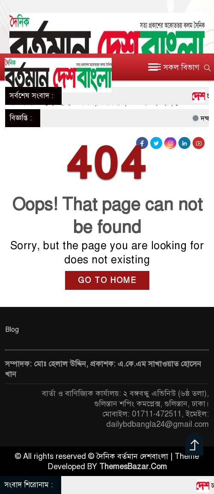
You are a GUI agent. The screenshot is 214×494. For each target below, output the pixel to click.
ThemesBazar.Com (133, 466)
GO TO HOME (107, 280)
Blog (12, 329)
